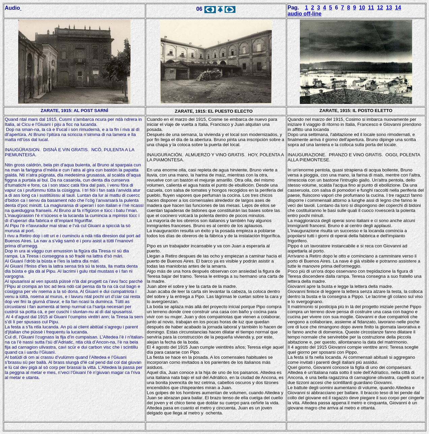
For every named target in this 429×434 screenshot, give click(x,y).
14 (398, 7)
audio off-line (304, 14)
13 (389, 7)
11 (371, 7)
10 (362, 7)
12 (380, 7)
